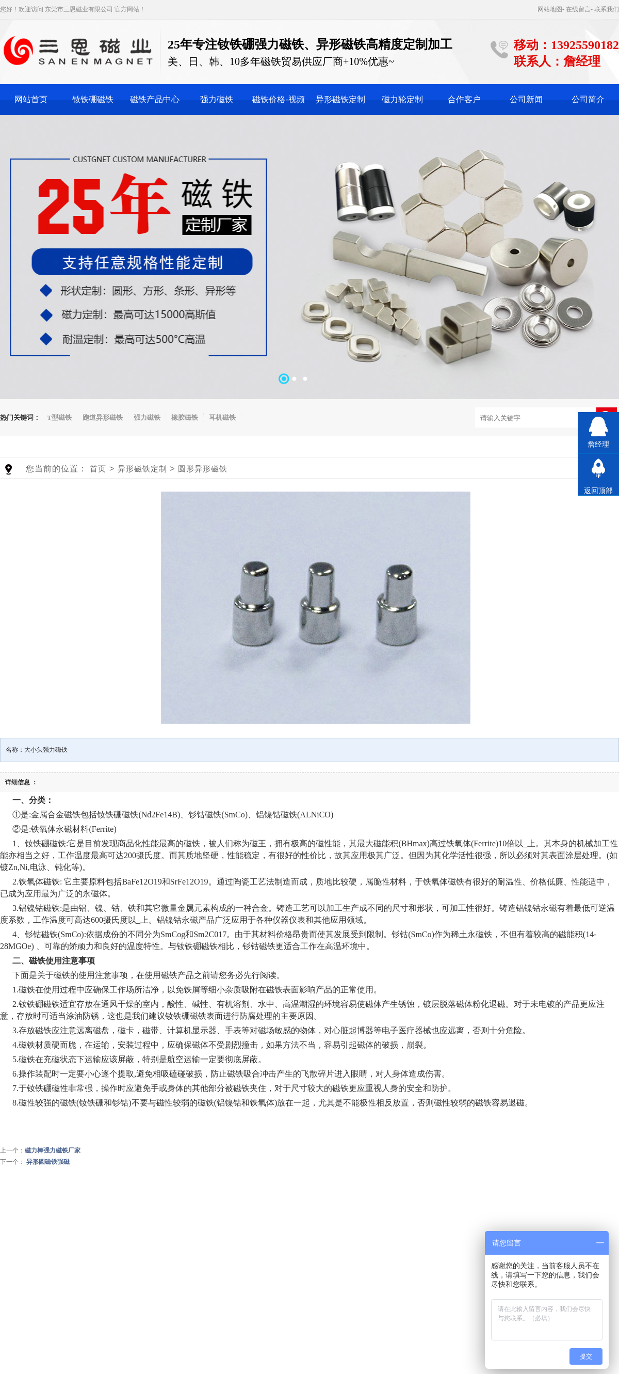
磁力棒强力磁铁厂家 (52, 1150)
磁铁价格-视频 (278, 99)
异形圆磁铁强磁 (48, 1161)
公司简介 (588, 99)
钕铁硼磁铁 (92, 99)
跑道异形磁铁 (103, 417)
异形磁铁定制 (340, 99)
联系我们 (606, 9)
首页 (98, 468)
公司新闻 (526, 99)
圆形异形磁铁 (202, 468)
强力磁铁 (216, 99)
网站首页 (30, 99)
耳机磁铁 (222, 417)
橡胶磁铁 (184, 417)
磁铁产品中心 (155, 99)
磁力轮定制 (402, 99)
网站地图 (549, 9)
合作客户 (464, 99)
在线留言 (578, 9)
